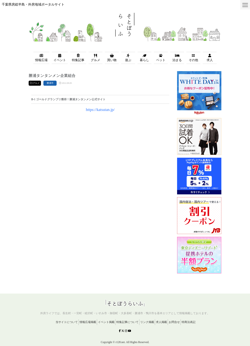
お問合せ (174, 322)
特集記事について (127, 322)
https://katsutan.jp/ (100, 109)
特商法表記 (188, 322)
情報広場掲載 (88, 322)
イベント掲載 (106, 322)
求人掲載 (161, 322)
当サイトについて (67, 322)
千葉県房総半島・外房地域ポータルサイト (33, 4)
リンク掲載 (147, 322)
